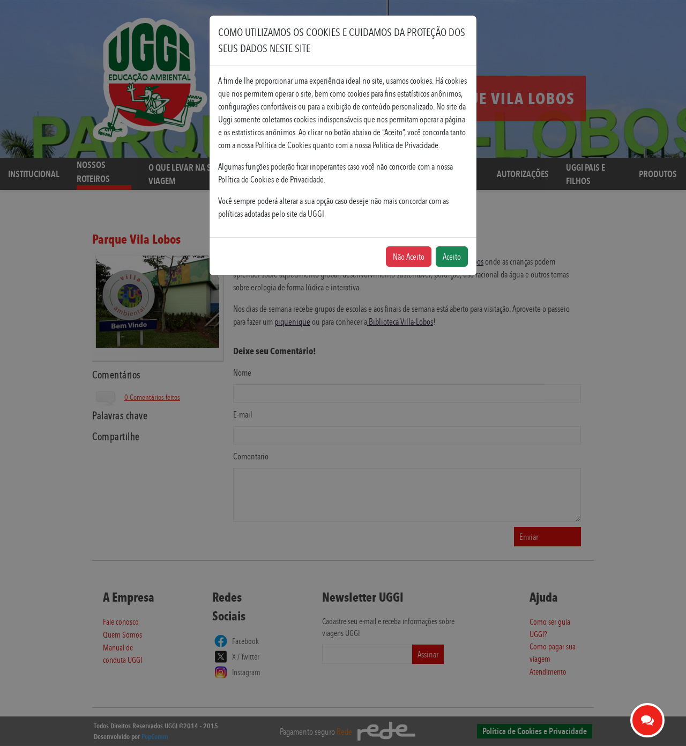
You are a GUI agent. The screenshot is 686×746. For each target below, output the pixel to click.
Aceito (452, 257)
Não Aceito (408, 257)
